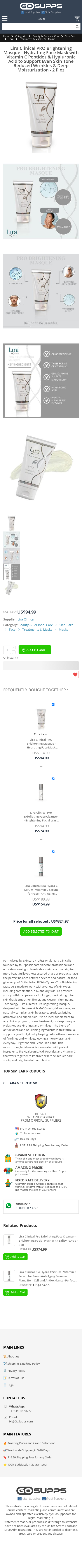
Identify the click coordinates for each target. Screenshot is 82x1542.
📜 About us (11, 1356)
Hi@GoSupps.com (21, 1421)
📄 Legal (8, 1385)
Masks (51, 38)
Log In (41, 18)
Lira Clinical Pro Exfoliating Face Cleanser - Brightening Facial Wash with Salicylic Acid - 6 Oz (41, 816)
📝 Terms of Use (13, 1378)
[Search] (41, 26)
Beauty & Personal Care (46, 36)
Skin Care (70, 36)
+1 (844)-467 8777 (27, 1208)
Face (11, 38)
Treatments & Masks (30, 38)
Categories (21, 36)
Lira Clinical (26, 619)
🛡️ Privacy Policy (14, 1371)
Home (6, 36)
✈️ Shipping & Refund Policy (21, 1363)
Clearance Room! (20, 1083)
